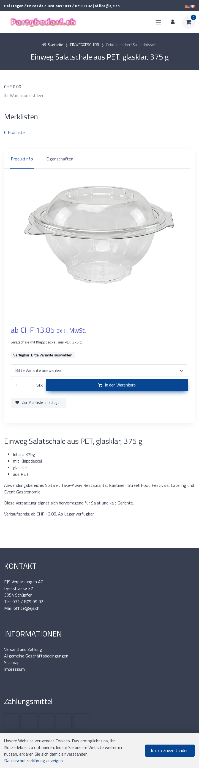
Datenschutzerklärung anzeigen (33, 760)
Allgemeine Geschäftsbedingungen (36, 655)
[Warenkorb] (188, 22)
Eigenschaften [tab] (59, 158)
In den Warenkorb (117, 385)
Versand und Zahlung (23, 649)
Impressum (14, 669)
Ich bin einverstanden (170, 750)
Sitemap (12, 662)
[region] (99, 159)
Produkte (14, 132)
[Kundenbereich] (172, 22)
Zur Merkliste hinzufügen (38, 402)
